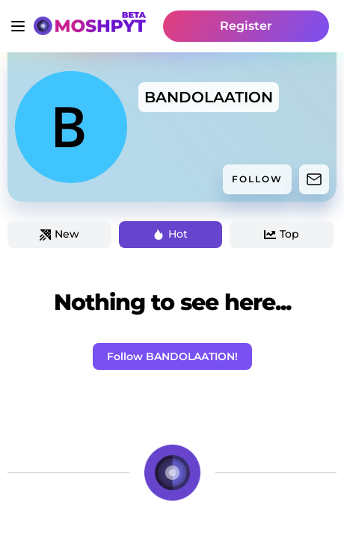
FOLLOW (257, 179)
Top (281, 234)
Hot (170, 234)
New (59, 234)
